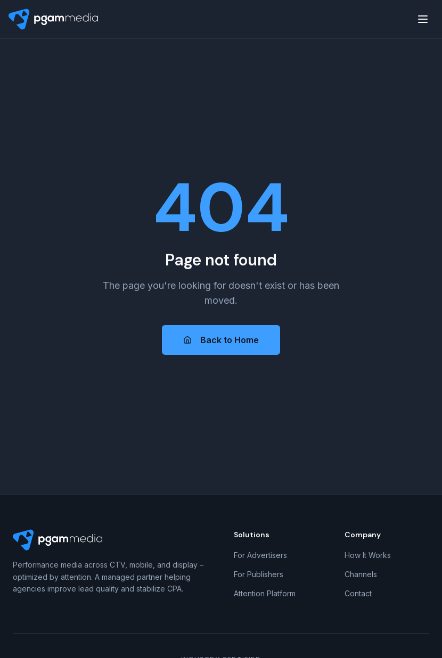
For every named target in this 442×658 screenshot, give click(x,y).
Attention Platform (265, 593)
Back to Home (221, 340)
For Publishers (258, 574)
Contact (358, 593)
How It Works (368, 555)
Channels (361, 574)
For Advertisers (260, 555)
